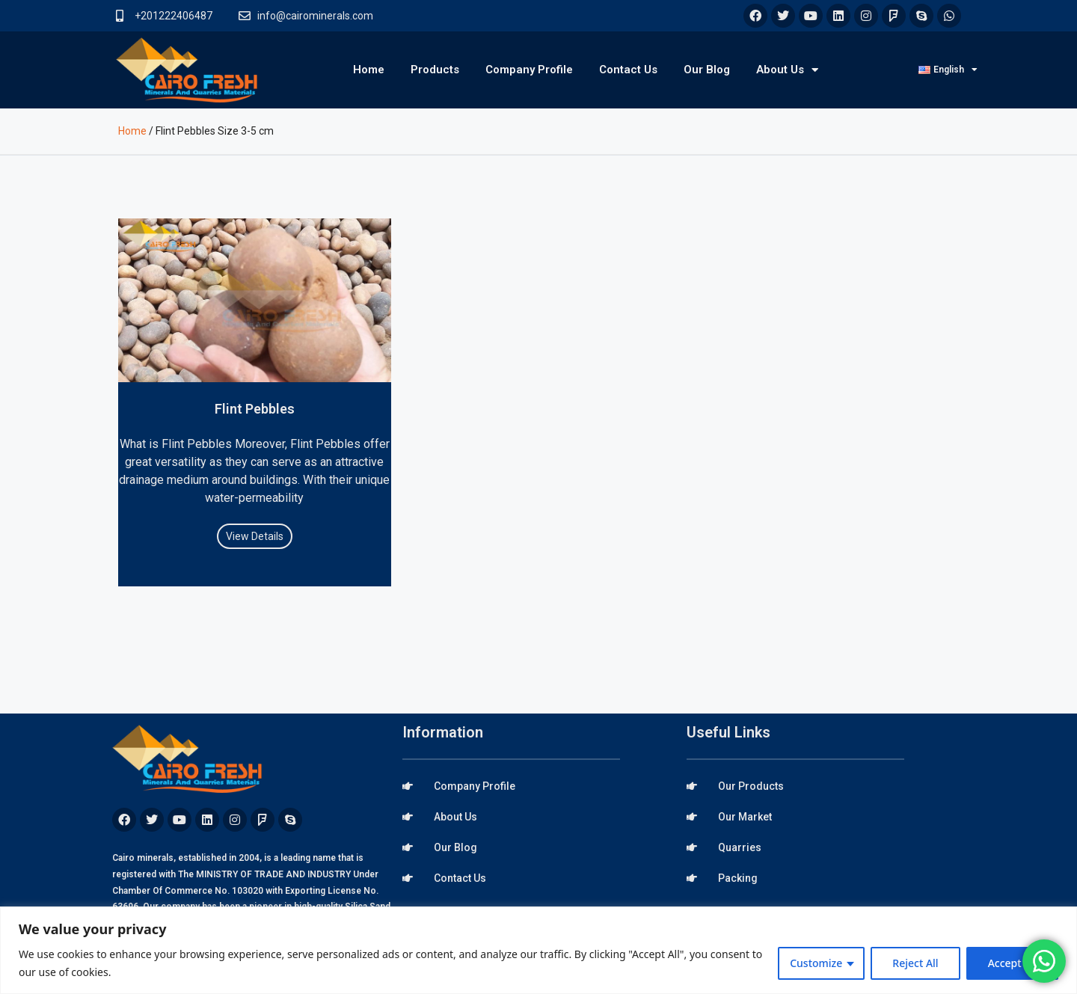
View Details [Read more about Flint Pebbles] (254, 536)
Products (435, 69)
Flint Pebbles (255, 409)
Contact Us (628, 69)
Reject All (915, 963)
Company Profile (529, 69)
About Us (787, 70)
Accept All (1012, 963)
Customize (816, 963)
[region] (538, 950)
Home (368, 69)
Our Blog (707, 69)
